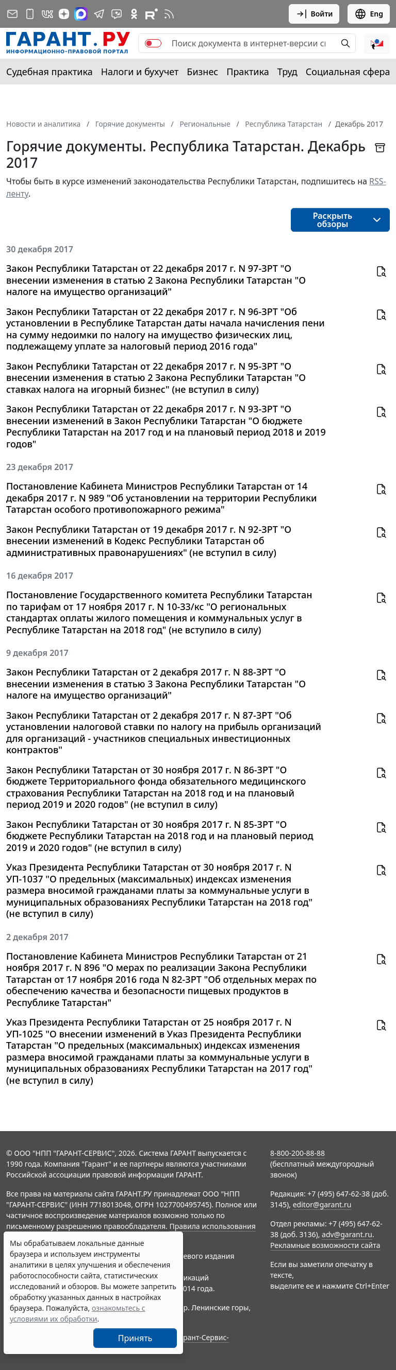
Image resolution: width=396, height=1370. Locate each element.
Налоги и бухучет (140, 71)
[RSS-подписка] (169, 14)
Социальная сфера (348, 71)
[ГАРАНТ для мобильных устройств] (30, 14)
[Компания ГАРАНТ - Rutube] (151, 14)
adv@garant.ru (347, 1234)
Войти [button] (314, 14)
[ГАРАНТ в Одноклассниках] (134, 14)
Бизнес (202, 71)
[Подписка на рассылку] (12, 14)
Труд (287, 71)
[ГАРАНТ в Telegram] (99, 14)
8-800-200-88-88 (297, 1153)
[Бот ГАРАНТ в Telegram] (116, 14)
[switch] (153, 43)
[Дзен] (64, 14)
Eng (368, 14)
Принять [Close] (135, 1338)
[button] (377, 43)
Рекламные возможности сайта (325, 1245)
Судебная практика (49, 71)
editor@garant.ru (322, 1204)
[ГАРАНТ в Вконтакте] (47, 14)
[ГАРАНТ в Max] (81, 14)
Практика (247, 71)
